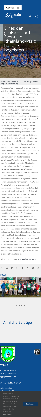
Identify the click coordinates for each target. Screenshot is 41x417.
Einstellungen (8, 414)
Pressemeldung (13, 84)
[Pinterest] (28, 267)
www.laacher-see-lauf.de (27, 259)
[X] (7, 267)
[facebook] (30, 16)
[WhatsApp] (17, 267)
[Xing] (33, 267)
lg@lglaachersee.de (8, 377)
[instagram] (36, 16)
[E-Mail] (38, 267)
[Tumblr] (22, 267)
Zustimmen (30, 404)
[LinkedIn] (12, 267)
